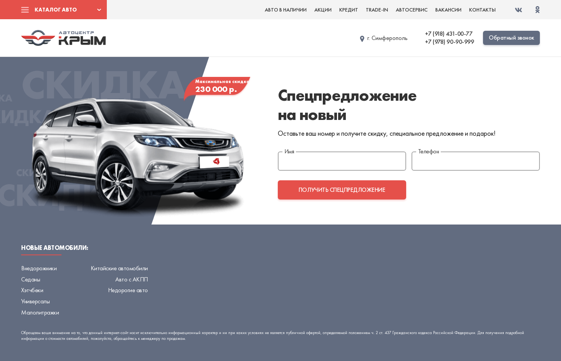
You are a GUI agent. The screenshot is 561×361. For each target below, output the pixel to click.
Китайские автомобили (119, 268)
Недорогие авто (128, 290)
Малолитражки (40, 312)
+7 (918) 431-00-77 (448, 34)
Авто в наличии (286, 9)
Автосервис (412, 9)
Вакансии (448, 9)
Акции (323, 9)
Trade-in (377, 9)
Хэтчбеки (32, 290)
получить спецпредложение (342, 190)
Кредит (348, 9)
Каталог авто (56, 9)
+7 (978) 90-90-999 (449, 42)
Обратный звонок (511, 37)
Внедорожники (38, 268)
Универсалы (35, 301)
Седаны (30, 279)
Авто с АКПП (131, 279)
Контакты (482, 9)
